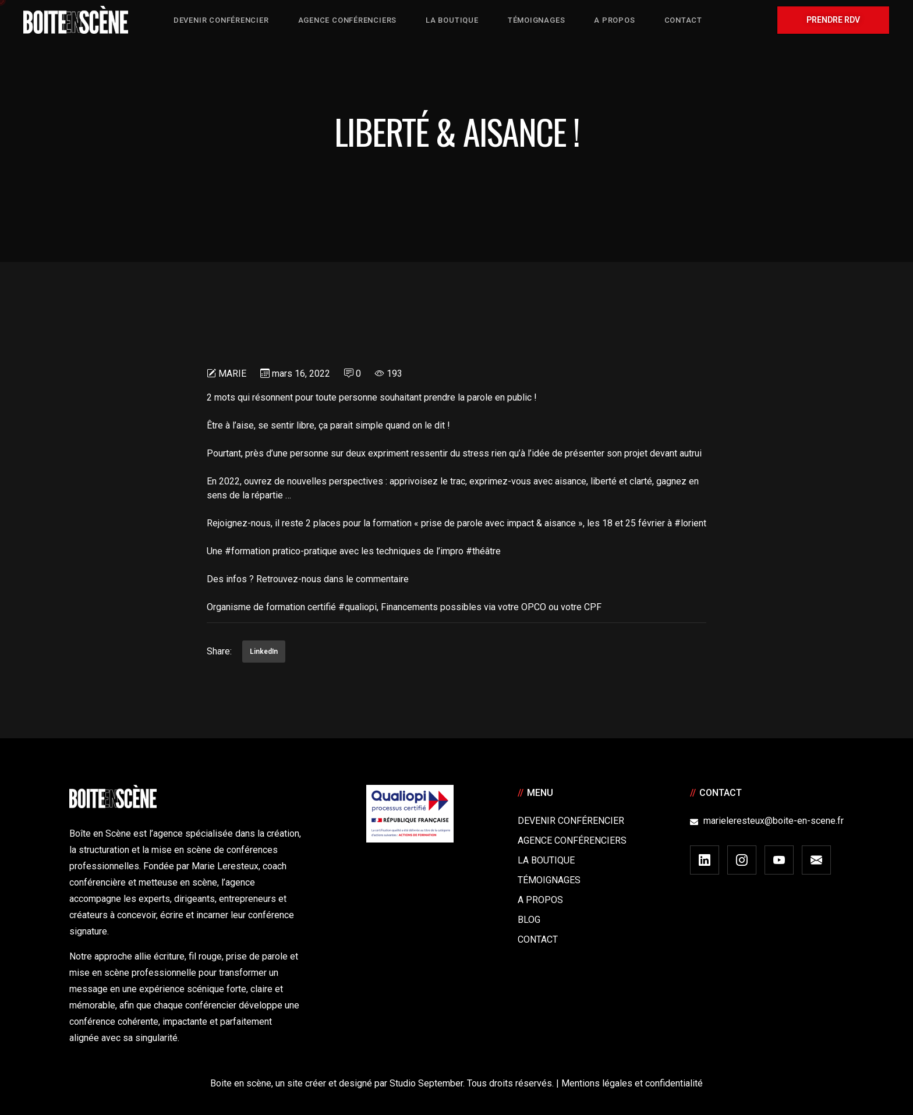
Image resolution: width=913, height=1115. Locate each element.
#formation (247, 551)
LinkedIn (264, 651)
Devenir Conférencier (571, 820)
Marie (232, 373)
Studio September (426, 1083)
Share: (219, 651)
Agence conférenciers (572, 840)
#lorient (690, 523)
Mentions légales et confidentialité (632, 1083)
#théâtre (483, 551)
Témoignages (549, 880)
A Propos (540, 899)
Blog (529, 919)
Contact (538, 939)
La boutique (546, 860)
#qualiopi (357, 607)
